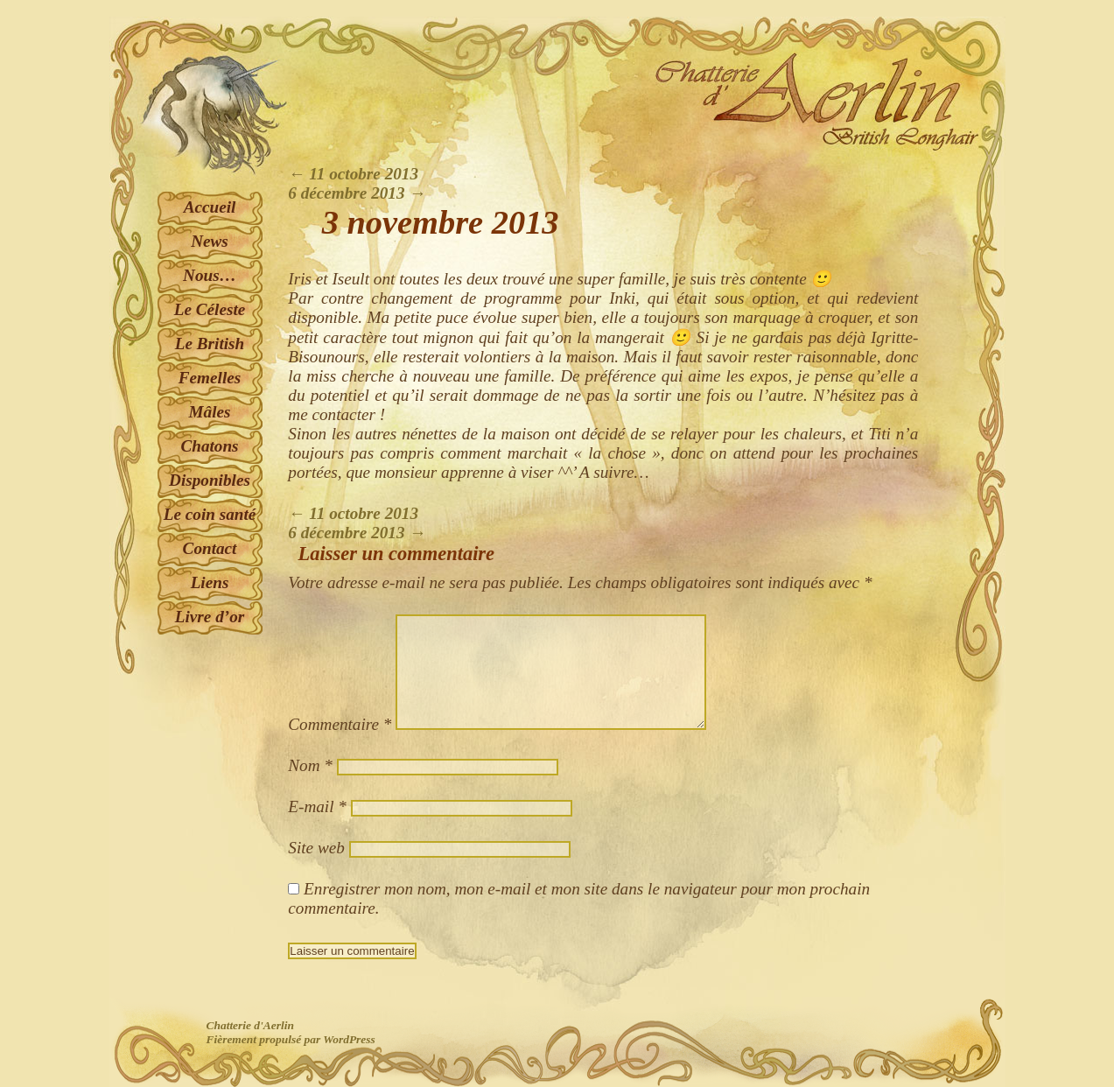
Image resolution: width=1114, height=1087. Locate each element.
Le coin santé (210, 514)
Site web (316, 847)
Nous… (209, 275)
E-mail (317, 806)
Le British (209, 343)
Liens (210, 582)
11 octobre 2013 (353, 174)
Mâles (210, 412)
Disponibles (209, 480)
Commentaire (339, 724)
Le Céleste (210, 309)
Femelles (210, 377)
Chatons (209, 446)
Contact (210, 548)
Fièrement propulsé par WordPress (291, 1039)
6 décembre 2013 (356, 193)
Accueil (210, 207)
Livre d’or (209, 616)
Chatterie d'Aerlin (250, 1025)
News (209, 241)
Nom (310, 765)
